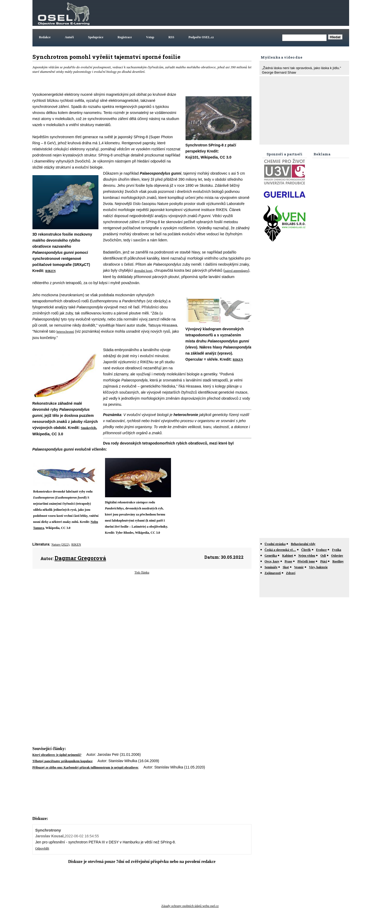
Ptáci (323, 561)
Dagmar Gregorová (80, 558)
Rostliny (338, 561)
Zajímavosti (273, 573)
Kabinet (287, 555)
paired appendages (236, 271)
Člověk (306, 550)
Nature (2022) (60, 544)
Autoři (69, 37)
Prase (288, 561)
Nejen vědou (306, 555)
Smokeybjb (88, 428)
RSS (171, 37)
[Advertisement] (252, 13)
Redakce (45, 37)
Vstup (150, 37)
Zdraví (290, 573)
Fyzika (336, 550)
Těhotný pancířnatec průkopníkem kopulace (62, 761)
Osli (323, 555)
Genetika (271, 555)
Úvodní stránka (275, 544)
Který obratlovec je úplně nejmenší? (57, 755)
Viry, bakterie (318, 567)
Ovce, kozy (272, 561)
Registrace (125, 37)
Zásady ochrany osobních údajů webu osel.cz (189, 906)
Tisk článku (142, 572)
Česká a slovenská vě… (280, 550)
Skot (286, 567)
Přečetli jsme (306, 561)
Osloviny (337, 555)
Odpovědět (42, 848)
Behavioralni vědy (303, 544)
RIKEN (50, 271)
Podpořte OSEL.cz (201, 37)
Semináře (271, 567)
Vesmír (299, 567)
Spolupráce (95, 37)
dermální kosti (143, 271)
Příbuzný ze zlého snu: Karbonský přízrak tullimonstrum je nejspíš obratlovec (85, 767)
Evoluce (321, 550)
